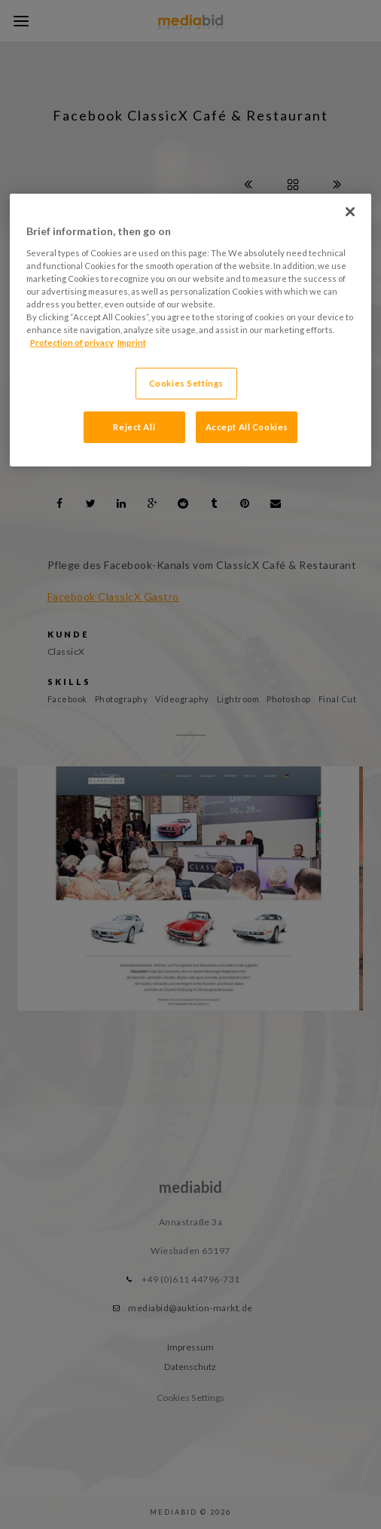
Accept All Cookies (247, 427)
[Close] (350, 211)
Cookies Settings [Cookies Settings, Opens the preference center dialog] (186, 383)
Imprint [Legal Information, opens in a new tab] (131, 342)
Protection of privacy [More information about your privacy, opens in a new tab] (72, 342)
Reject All (134, 427)
